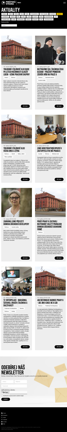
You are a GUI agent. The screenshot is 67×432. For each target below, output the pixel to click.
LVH (56, 16)
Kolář (41, 16)
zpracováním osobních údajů (17, 395)
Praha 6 (4, 14)
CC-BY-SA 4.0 (9, 427)
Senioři (13, 154)
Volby (23, 16)
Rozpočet (35, 19)
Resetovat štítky (5, 22)
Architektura (5, 16)
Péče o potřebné (8, 156)
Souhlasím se (13, 395)
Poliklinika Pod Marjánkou (11, 308)
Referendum (21, 19)
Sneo (21, 14)
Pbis (18, 16)
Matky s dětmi (21, 154)
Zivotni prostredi (48, 19)
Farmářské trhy (48, 16)
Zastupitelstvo (34, 14)
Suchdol (40, 154)
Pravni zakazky (44, 14)
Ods (41, 19)
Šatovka (22, 308)
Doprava (13, 16)
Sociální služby (41, 80)
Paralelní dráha (6, 19)
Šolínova (60, 14)
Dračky (13, 311)
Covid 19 (35, 16)
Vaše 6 (10, 14)
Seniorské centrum (49, 77)
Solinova (28, 19)
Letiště (13, 19)
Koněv (27, 14)
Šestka (16, 14)
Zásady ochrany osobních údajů (7, 429)
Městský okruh (55, 154)
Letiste (29, 16)
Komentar (52, 14)
